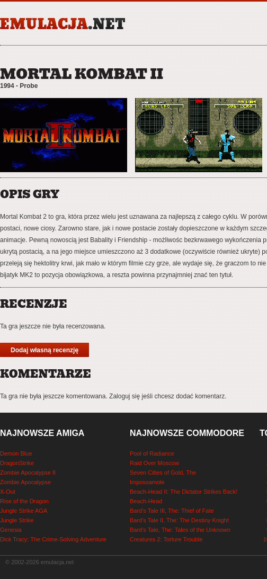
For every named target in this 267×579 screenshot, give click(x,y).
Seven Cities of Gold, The (163, 472)
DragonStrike (17, 463)
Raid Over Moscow (154, 463)
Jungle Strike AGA (23, 510)
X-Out (7, 491)
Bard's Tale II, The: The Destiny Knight (179, 520)
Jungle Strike (17, 520)
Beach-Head (146, 501)
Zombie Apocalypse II (28, 472)
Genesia (11, 530)
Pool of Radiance (152, 453)
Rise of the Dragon (24, 501)
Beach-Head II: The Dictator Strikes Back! (183, 491)
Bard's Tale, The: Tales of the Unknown (180, 530)
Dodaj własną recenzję (44, 350)
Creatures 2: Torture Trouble (166, 539)
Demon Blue (16, 453)
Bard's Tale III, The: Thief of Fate (172, 510)
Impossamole (147, 482)
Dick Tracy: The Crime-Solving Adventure (53, 539)
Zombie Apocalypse (25, 482)
